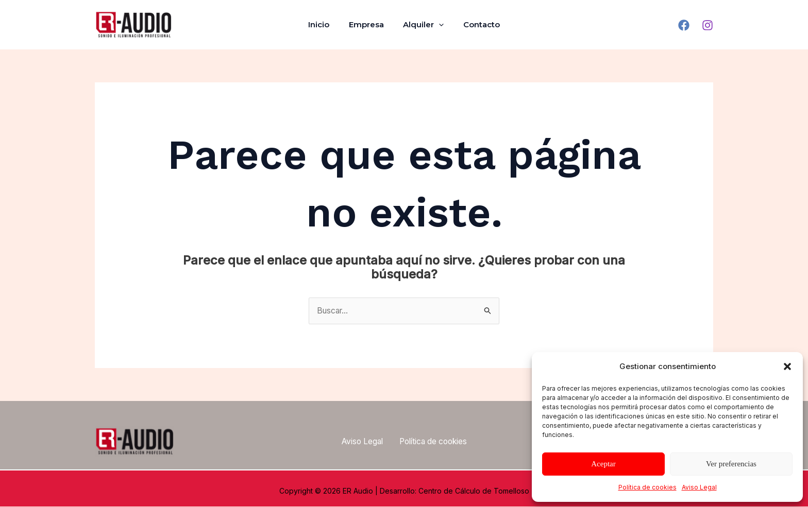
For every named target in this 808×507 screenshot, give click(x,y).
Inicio (324, 24)
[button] (787, 366)
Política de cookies (647, 487)
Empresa (368, 24)
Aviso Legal (699, 487)
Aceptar (603, 464)
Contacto (476, 24)
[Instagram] (707, 25)
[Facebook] (683, 25)
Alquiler (421, 24)
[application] (437, 24)
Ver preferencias (731, 464)
